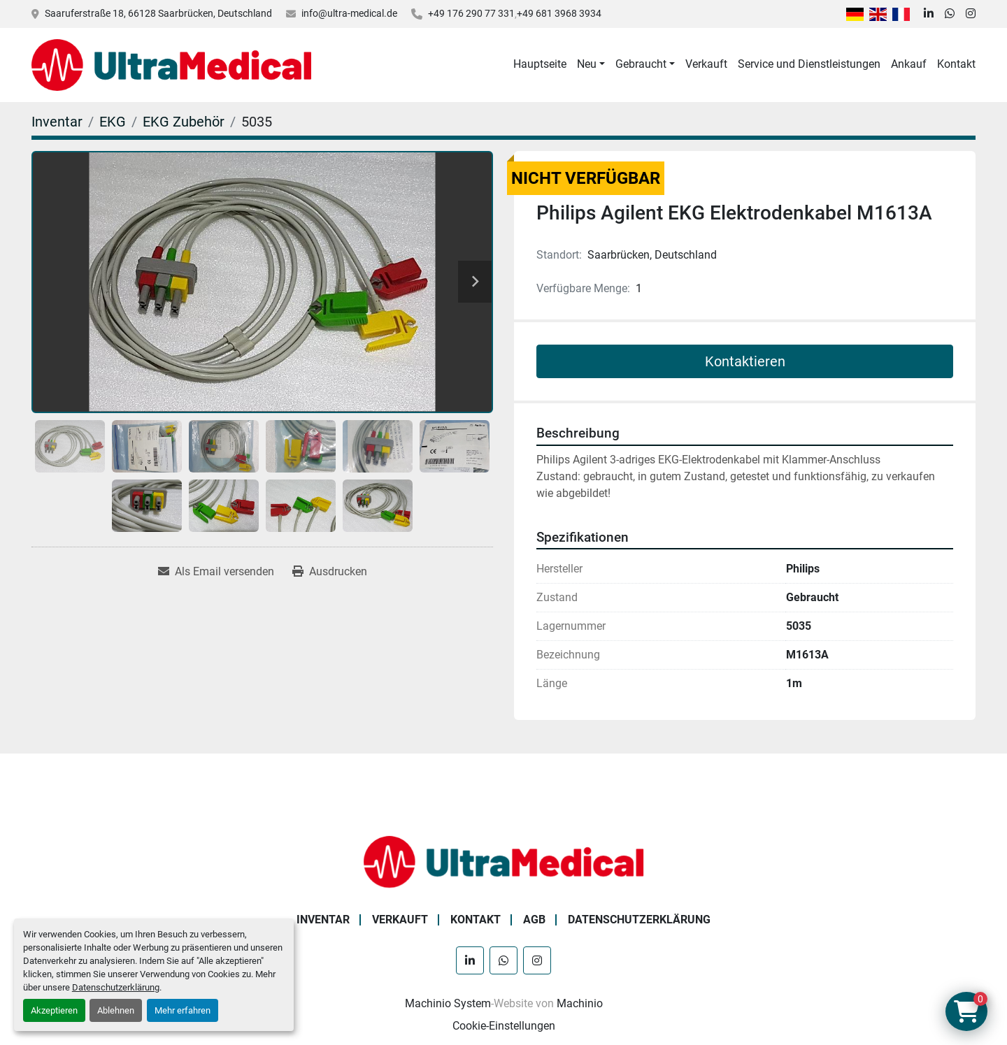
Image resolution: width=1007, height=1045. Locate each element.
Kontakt (956, 64)
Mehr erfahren (182, 1010)
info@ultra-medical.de (349, 13)
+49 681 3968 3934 (559, 13)
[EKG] (112, 121)
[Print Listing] (329, 571)
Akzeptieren (54, 1010)
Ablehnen (115, 1010)
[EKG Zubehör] (183, 121)
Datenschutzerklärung (115, 987)
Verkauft (706, 64)
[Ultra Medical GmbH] (503, 860)
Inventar (323, 919)
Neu (587, 64)
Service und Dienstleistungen (809, 64)
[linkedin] (929, 14)
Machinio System (448, 1003)
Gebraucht (640, 64)
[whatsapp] (950, 14)
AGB (534, 919)
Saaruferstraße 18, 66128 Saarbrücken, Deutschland (158, 13)
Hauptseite (539, 64)
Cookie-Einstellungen (503, 1025)
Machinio (580, 1003)
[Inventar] (57, 121)
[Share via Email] (216, 571)
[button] (591, 64)
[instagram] (971, 14)
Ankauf (909, 64)
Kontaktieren (745, 361)
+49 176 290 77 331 (471, 13)
